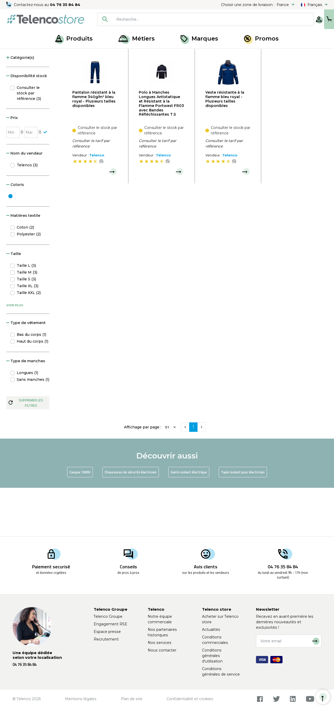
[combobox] (188, 19)
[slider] (85, 210)
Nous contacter (162, 650)
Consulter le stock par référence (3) (29, 142)
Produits (74, 38)
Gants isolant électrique (189, 520)
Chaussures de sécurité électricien (131, 520)
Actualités (211, 629)
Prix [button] (12, 166)
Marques (199, 38)
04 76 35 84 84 (65, 4)
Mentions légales (81, 698)
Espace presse (107, 631)
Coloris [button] (15, 233)
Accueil (14, 54)
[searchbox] (196, 19)
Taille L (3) (26, 314)
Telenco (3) (27, 213)
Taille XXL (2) (29, 341)
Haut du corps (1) (32, 390)
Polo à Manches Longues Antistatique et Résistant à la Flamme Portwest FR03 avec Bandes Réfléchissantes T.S (161, 152)
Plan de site (131, 698)
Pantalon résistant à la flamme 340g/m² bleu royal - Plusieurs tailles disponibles (94, 147)
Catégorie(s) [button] (20, 106)
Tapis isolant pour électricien (243, 520)
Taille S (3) (26, 327)
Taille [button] (13, 302)
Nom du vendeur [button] (24, 202)
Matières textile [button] (23, 264)
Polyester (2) (29, 282)
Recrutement (106, 639)
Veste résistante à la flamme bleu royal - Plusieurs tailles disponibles (224, 147)
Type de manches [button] (25, 409)
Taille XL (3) (27, 334)
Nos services (159, 642)
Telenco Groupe (108, 616)
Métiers (136, 38)
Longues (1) (27, 421)
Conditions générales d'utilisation (212, 656)
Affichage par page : (142, 475)
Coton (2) (25, 276)
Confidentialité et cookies (189, 698)
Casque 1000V (80, 520)
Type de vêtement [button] (26, 371)
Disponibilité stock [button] (26, 124)
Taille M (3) (27, 321)
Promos (261, 38)
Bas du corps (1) (31, 383)
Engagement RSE (110, 624)
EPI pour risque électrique (68, 54)
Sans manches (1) (33, 428)
